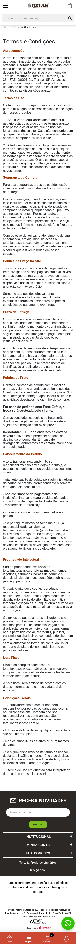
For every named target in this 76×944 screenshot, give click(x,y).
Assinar (38, 824)
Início (7, 27)
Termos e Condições (25, 27)
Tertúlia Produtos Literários (38, 862)
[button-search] (70, 18)
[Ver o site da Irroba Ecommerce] (38, 927)
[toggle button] (6, 5)
